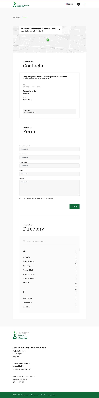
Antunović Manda (29, 274)
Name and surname (24, 145)
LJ (76, 283)
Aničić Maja (27, 266)
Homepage (16, 17)
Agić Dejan (26, 257)
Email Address (23, 154)
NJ (76, 289)
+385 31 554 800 (29, 112)
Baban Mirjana (27, 298)
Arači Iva (26, 283)
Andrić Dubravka (28, 262)
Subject (21, 170)
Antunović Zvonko (29, 278)
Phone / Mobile (23, 162)
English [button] (69, 4)
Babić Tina (26, 307)
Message (21, 178)
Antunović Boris (28, 270)
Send (74, 207)
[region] (51, 279)
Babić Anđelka (27, 303)
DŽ (76, 263)
